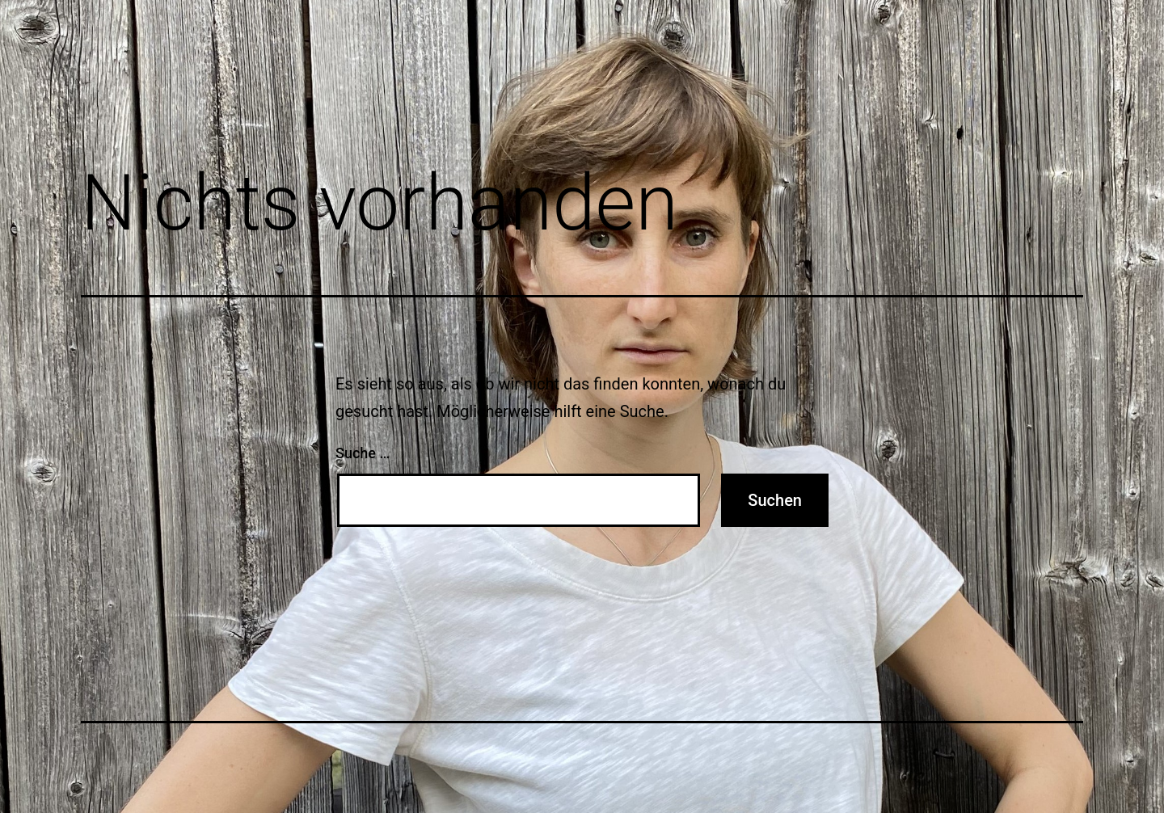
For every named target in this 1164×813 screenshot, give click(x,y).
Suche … (362, 452)
